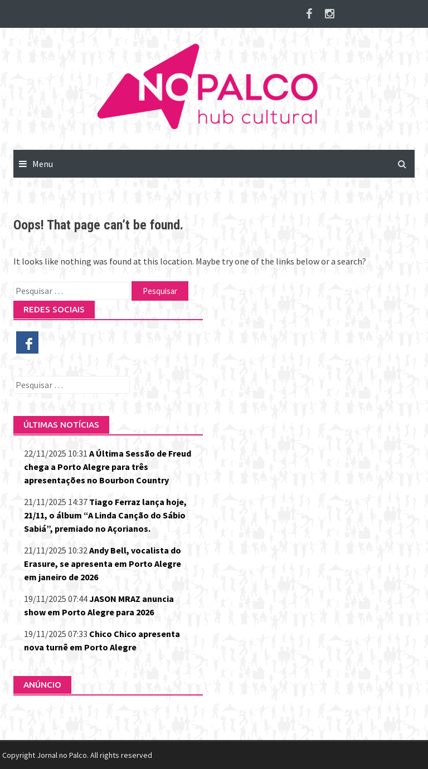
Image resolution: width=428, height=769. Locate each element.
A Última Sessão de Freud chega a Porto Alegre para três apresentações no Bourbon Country (107, 467)
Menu (42, 163)
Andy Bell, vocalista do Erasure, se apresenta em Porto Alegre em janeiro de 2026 (102, 563)
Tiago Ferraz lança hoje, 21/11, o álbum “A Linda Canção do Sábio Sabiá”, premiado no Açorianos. (105, 515)
